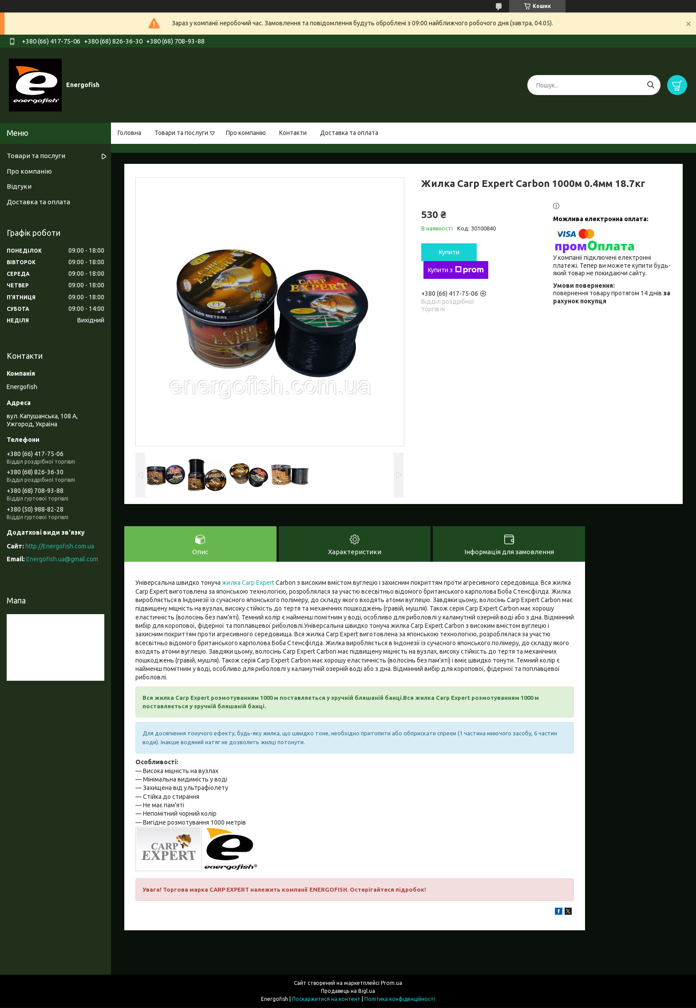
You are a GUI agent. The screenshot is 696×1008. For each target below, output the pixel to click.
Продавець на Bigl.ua (348, 991)
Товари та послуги (181, 132)
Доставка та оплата (349, 132)
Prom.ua (391, 983)
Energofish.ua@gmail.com (62, 559)
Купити (449, 252)
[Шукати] (650, 85)
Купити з (456, 270)
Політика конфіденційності (399, 999)
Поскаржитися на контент (326, 999)
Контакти (293, 132)
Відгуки (19, 186)
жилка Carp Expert (248, 583)
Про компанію (246, 132)
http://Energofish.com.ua (59, 546)
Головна (129, 132)
